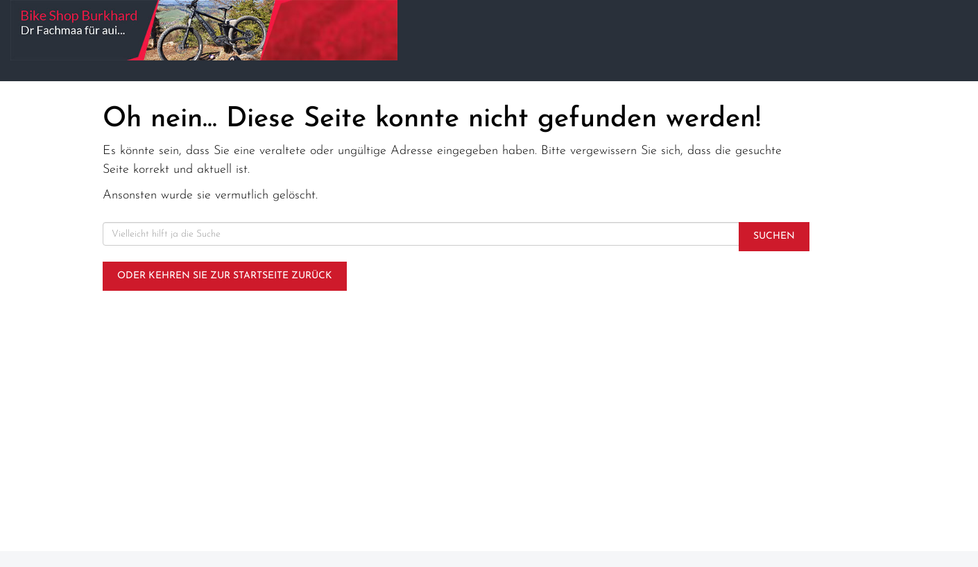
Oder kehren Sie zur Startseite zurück (224, 276)
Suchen (774, 236)
